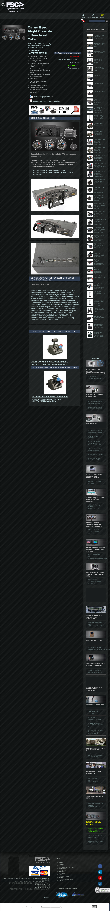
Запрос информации (43, 97)
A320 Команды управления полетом (94, 718)
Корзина (102, 17)
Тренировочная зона (66, 879)
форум (61, 877)
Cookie (61, 880)
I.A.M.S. (61, 865)
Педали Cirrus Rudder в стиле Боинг (99, 309)
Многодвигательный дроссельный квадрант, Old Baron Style (100, 158)
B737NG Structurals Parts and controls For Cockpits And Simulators (95, 443)
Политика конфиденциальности (50, 906)
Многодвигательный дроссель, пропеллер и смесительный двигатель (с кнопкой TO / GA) (100, 175)
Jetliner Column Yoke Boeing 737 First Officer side (99, 117)
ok (94, 907)
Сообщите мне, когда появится (67, 53)
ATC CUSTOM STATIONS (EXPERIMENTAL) (93, 780)
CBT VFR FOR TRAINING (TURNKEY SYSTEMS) (95, 581)
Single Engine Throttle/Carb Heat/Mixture (98, 133)
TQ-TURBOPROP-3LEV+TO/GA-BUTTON (99, 245)
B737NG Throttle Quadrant (93, 436)
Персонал (62, 873)
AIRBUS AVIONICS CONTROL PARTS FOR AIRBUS (95, 724)
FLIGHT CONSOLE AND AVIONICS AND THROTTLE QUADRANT (95, 830)
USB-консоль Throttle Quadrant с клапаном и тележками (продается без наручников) (99, 111)
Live (60, 874)
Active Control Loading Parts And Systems (95, 449)
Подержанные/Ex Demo (66, 867)
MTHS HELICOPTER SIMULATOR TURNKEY (95, 671)
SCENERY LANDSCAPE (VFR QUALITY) (95, 756)
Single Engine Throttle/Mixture (99, 124)
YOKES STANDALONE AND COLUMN (95, 836)
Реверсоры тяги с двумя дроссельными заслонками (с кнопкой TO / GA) (99, 191)
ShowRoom (62, 868)
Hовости (61, 871)
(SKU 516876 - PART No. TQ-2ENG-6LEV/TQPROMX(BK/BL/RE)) (46, 400)
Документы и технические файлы (45, 100)
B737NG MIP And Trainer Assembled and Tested (95, 431)
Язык (83, 22)
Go (107, 21)
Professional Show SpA (43, 878)
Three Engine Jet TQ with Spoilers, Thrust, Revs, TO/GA (99, 214)
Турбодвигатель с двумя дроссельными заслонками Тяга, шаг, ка (99, 263)
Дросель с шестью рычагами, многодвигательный (100, 165)
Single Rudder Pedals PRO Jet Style (99, 68)
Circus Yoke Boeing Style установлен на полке (98, 101)
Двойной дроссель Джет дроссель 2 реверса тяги (100, 181)
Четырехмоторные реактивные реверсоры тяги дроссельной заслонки (100, 223)
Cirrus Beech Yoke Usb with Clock (99, 52)
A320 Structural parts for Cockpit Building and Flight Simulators (95, 731)
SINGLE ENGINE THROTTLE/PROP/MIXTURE (49, 362)
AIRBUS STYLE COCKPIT (93, 712)
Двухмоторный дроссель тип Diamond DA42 (98, 325)
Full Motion (62, 870)
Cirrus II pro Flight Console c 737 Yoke (99, 44)
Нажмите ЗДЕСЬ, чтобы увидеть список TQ (50, 170)
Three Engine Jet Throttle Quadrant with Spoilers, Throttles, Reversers (99, 207)
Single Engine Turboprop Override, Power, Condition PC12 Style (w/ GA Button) (99, 336)
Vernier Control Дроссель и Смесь (100, 276)
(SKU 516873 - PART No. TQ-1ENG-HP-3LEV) (49, 364)
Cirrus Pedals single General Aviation (98, 60)
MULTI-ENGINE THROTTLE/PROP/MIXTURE (50, 397)
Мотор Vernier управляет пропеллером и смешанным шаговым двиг (99, 287)
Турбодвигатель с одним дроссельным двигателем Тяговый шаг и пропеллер (99, 240)
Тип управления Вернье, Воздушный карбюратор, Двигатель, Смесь (99, 271)
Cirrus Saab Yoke (99, 91)
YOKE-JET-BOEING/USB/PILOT (100, 292)
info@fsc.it (47, 897)
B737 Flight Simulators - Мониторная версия (95, 402)
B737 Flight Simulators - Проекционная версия (95, 408)
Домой (61, 862)
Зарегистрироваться (92, 17)
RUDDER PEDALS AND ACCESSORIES (95, 842)
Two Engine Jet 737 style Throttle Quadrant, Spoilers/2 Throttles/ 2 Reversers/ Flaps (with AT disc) (99, 200)
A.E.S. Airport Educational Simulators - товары (95, 378)
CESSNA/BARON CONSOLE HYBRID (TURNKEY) (94, 531)
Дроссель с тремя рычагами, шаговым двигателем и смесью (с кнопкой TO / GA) (100, 143)
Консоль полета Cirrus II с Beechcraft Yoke (99, 36)
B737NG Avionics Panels (95, 454)
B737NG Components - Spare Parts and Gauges (95, 459)
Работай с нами (64, 876)
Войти (83, 17)
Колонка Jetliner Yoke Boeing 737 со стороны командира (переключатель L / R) (99, 304)
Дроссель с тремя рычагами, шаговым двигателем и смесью (99, 151)
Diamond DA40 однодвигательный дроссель (100, 317)
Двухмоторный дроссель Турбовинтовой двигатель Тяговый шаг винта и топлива (99, 256)
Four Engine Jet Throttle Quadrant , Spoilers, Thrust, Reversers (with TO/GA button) (99, 231)
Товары (61, 864)
